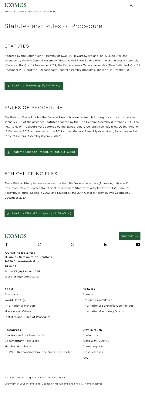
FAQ (85, 357)
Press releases (93, 352)
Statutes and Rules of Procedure (36, 11)
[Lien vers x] (72, 244)
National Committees (97, 300)
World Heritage (15, 300)
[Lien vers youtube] (138, 244)
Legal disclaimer (35, 377)
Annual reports (93, 346)
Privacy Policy (56, 377)
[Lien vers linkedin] (105, 244)
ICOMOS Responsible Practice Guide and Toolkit (39, 352)
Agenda (88, 294)
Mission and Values (18, 311)
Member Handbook (18, 346)
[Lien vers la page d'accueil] (15, 236)
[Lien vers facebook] (7, 244)
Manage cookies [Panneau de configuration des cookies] (14, 377)
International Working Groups (104, 311)
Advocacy (11, 294)
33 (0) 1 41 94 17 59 (27, 271)
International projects (20, 305)
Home (8, 11)
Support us (130, 236)
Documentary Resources (22, 340)
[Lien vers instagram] (39, 244)
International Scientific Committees (108, 305)
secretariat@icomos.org (22, 276)
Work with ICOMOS (96, 340)
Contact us (90, 335)
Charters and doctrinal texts (24, 335)
